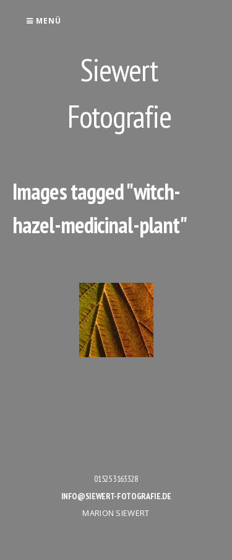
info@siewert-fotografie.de (116, 496)
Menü (44, 21)
